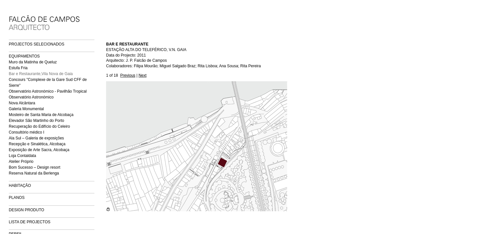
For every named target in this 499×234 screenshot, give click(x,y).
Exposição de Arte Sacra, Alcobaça (39, 150)
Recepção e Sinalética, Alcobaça (37, 144)
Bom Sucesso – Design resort (34, 167)
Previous (127, 75)
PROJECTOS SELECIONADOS (36, 44)
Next (143, 75)
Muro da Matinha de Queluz (33, 62)
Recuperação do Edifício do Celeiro (39, 126)
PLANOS (17, 197)
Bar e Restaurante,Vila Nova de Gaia (41, 74)
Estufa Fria (18, 68)
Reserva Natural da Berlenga (34, 173)
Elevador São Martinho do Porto (36, 120)
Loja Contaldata (22, 155)
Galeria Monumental (26, 109)
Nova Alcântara (22, 103)
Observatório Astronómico (31, 97)
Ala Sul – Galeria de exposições (36, 138)
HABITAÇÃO (20, 185)
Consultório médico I (26, 132)
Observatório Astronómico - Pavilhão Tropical (48, 91)
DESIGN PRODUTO (26, 210)
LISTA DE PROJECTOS (29, 222)
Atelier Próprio (21, 161)
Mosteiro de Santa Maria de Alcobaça (41, 114)
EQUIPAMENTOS (24, 56)
